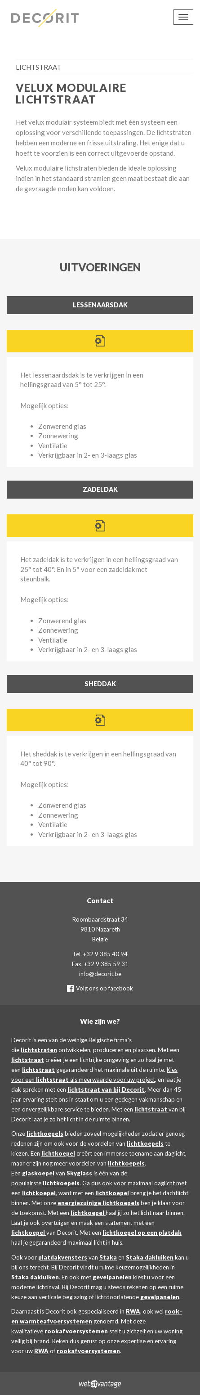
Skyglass (79, 1173)
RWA (133, 1311)
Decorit (47, 18)
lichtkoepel (58, 1153)
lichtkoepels (45, 1133)
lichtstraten (39, 1049)
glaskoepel (38, 1173)
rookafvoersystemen (76, 1331)
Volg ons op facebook (100, 988)
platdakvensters (62, 1257)
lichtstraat (27, 1059)
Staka (108, 1257)
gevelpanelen (112, 1277)
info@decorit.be (100, 973)
